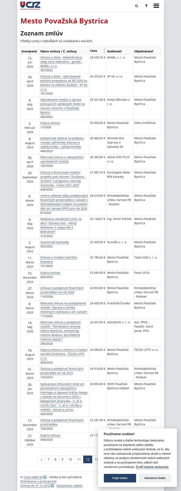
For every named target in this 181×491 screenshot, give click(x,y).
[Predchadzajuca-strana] (41, 459)
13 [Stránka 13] (96, 459)
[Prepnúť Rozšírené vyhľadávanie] (146, 6)
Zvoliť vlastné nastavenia (152, 467)
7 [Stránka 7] (48, 459)
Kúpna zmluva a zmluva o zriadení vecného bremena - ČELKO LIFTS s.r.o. (64, 354)
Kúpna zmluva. (50, 273)
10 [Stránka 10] (70, 459)
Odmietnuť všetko (154, 478)
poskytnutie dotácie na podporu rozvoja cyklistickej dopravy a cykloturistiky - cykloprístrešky (62, 142)
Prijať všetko (120, 478)
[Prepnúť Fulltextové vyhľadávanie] (136, 6)
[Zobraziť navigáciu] (156, 6)
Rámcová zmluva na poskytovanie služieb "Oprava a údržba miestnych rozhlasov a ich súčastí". (64, 307)
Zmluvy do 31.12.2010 (35, 486)
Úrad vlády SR (33, 477)
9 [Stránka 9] (62, 459)
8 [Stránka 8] (55, 459)
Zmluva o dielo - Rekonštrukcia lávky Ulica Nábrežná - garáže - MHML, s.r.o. (61, 61)
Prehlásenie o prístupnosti (38, 481)
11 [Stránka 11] (79, 459)
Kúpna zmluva (50, 123)
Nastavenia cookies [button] (70, 486)
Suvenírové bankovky (54, 242)
